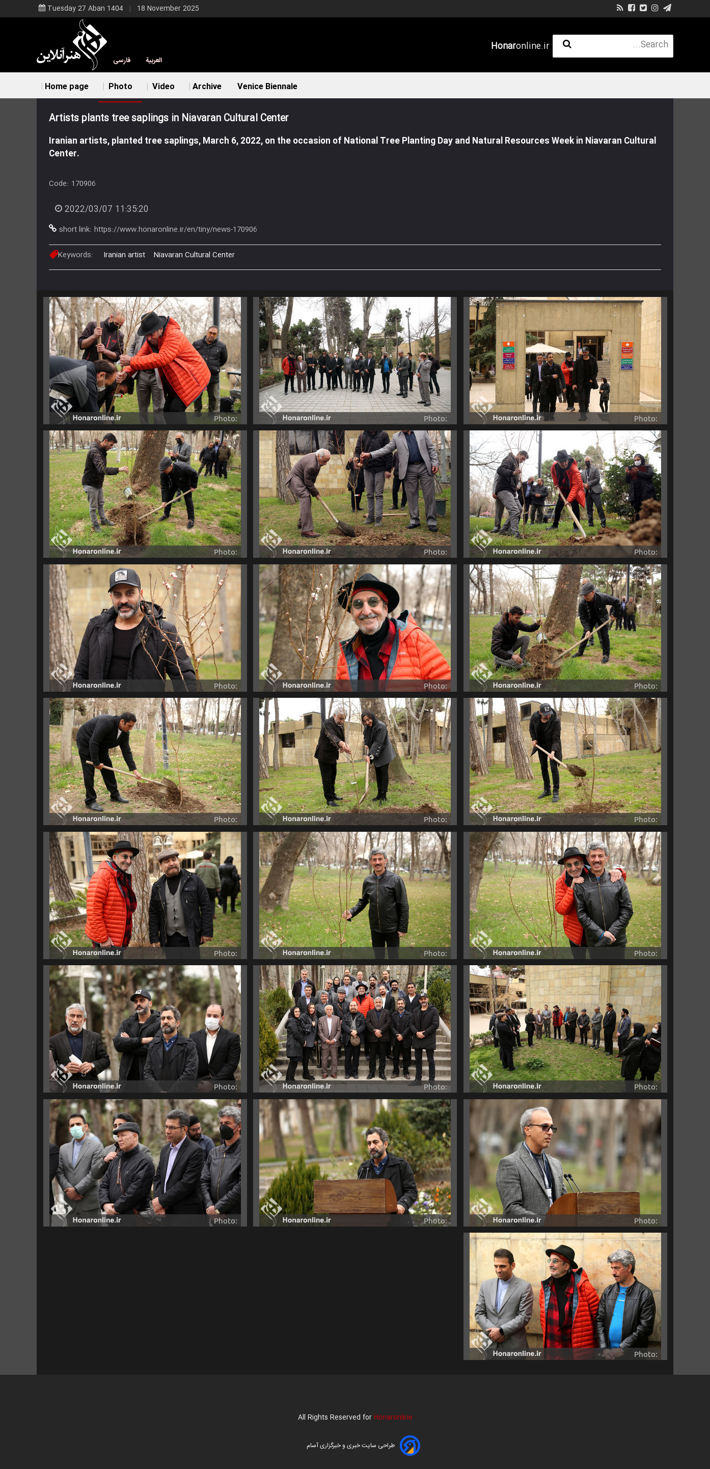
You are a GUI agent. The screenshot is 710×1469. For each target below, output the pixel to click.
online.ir (520, 46)
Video (162, 86)
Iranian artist (124, 255)
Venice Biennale (267, 86)
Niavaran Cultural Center (194, 255)
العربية (154, 60)
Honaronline (393, 1417)
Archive (207, 86)
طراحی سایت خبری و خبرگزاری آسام (351, 1445)
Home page (67, 86)
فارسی (122, 60)
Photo (119, 86)
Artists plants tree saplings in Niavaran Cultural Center (169, 118)
